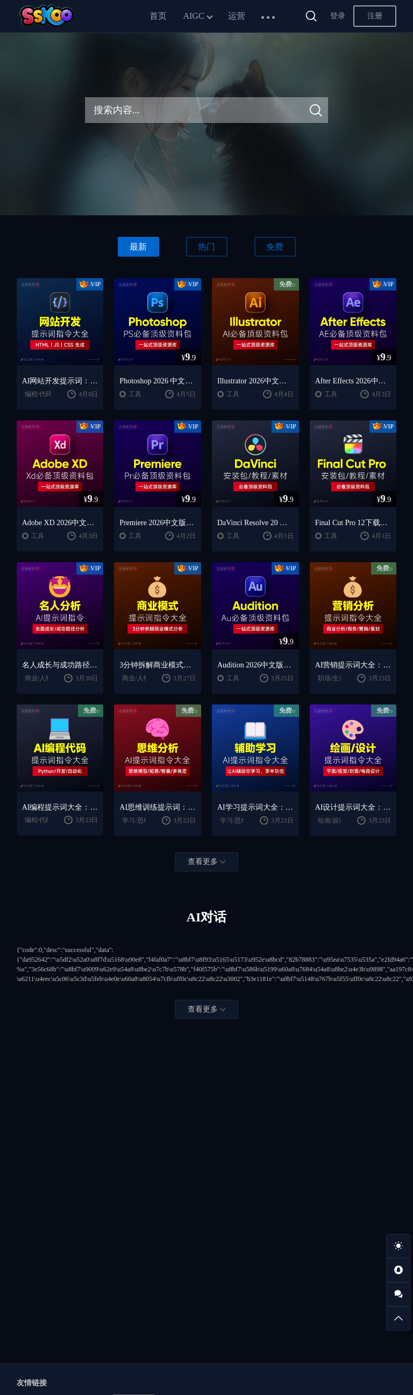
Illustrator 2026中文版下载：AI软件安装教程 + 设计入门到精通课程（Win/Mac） (255, 381)
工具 (135, 394)
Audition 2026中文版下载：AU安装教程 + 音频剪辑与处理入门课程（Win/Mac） (255, 665)
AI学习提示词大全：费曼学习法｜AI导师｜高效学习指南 (255, 807)
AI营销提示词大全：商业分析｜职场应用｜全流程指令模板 (353, 665)
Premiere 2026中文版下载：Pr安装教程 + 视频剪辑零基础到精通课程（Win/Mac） (157, 523)
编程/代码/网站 (46, 394)
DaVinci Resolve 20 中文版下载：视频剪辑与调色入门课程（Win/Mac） (255, 523)
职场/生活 (331, 678)
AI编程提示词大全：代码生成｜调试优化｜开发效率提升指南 (60, 807)
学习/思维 (135, 820)
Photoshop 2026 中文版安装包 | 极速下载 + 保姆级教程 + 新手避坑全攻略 (157, 381)
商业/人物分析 (45, 678)
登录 (337, 16)
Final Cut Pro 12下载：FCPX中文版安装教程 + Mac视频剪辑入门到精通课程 (353, 523)
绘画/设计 (331, 820)
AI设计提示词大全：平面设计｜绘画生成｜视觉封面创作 (353, 807)
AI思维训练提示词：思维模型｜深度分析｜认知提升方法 (157, 807)
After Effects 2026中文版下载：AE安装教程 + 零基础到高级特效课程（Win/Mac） (353, 381)
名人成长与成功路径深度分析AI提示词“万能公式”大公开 (60, 665)
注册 (374, 16)
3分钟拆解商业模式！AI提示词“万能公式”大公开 (157, 665)
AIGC (193, 15)
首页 (158, 15)
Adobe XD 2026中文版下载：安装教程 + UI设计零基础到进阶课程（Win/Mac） (60, 523)
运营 (236, 15)
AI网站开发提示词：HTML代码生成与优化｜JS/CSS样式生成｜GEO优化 (60, 381)
